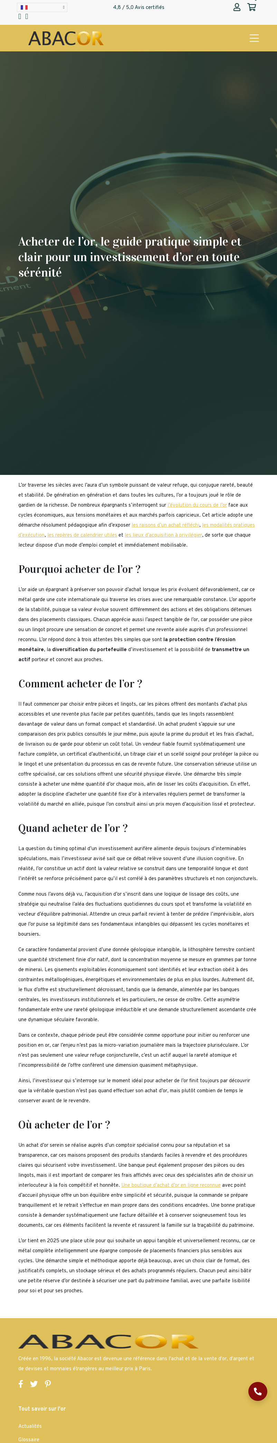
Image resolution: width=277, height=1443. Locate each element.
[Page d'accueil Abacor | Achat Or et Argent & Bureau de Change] (66, 38)
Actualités (30, 1426)
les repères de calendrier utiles (82, 535)
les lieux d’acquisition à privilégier (163, 535)
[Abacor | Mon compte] (237, 8)
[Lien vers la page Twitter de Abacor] (34, 1385)
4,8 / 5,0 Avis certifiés (138, 7)
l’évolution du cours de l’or (197, 505)
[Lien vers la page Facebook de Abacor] (20, 1385)
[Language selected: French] (42, 7)
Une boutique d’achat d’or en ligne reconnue (171, 1185)
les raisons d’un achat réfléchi (165, 525)
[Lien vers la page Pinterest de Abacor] (48, 1385)
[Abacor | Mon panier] (252, 8)
